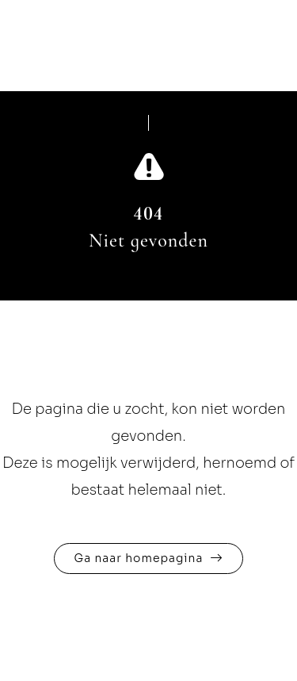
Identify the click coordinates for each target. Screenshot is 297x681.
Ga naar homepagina (139, 558)
